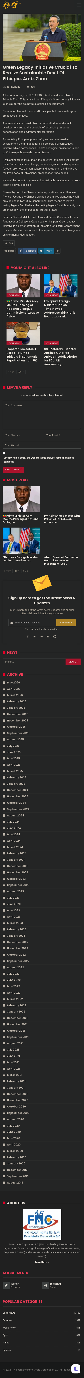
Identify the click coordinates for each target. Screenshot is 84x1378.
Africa (6, 1342)
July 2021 (13, 1049)
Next (21, 372)
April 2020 (14, 1144)
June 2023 (14, 904)
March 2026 (15, 695)
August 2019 (15, 1182)
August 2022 (15, 967)
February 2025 (16, 777)
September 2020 (18, 1113)
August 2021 (15, 1043)
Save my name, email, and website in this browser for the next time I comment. (39, 459)
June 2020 (14, 1132)
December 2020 (17, 1094)
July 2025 (13, 746)
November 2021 (17, 1024)
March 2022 (15, 999)
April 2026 (13, 689)
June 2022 (14, 980)
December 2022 (17, 942)
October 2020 (16, 1106)
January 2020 (16, 1163)
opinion (7, 1350)
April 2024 (14, 841)
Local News (14, 295)
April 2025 (13, 765)
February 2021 (16, 1081)
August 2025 (15, 739)
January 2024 (16, 860)
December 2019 (17, 1170)
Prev (11, 372)
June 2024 (14, 828)
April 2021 (13, 1069)
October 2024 (16, 803)
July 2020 (13, 1126)
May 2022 (13, 986)
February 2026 (16, 701)
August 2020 (15, 1119)
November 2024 (17, 796)
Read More (42, 1262)
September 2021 (18, 1037)
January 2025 (16, 784)
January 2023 (16, 936)
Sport (6, 1335)
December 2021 (17, 1018)
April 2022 (13, 993)
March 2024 (15, 847)
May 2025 (13, 758)
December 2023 (17, 866)
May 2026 (13, 682)
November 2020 (17, 1100)
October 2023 (16, 879)
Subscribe (66, 622)
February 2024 (16, 853)
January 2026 (16, 708)
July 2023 (13, 898)
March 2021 (14, 1075)
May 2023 (13, 910)
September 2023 (18, 885)
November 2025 (17, 720)
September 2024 (18, 809)
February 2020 (16, 1157)
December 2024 (17, 790)
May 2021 (13, 1062)
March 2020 (15, 1151)
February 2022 (16, 1005)
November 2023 (17, 872)
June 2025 (14, 752)
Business (7, 1320)
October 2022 (16, 955)
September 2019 (18, 1176)
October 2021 (16, 1031)
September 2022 (18, 961)
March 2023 (15, 923)
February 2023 (16, 929)
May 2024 (13, 834)
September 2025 (18, 733)
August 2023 (15, 891)
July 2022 (13, 974)
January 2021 (15, 1087)
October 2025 (16, 727)
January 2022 (16, 1011)
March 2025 (15, 771)
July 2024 (13, 822)
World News (9, 1327)
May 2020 (13, 1138)
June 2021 (13, 1056)
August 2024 (15, 815)
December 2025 (17, 714)
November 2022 (17, 948)
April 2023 (13, 916)
